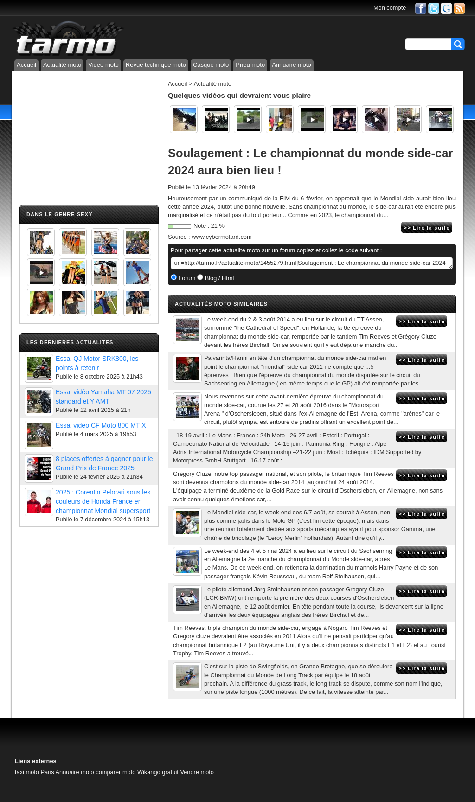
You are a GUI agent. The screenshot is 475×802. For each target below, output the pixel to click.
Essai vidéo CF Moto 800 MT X (101, 425)
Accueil (26, 64)
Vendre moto (197, 772)
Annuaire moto (291, 64)
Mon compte (389, 7)
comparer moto (115, 772)
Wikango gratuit (158, 772)
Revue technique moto (156, 64)
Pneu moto (250, 64)
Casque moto (211, 64)
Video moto (103, 64)
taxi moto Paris (34, 772)
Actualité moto (62, 64)
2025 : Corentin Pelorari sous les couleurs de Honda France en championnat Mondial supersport (103, 501)
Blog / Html (218, 278)
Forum (186, 278)
